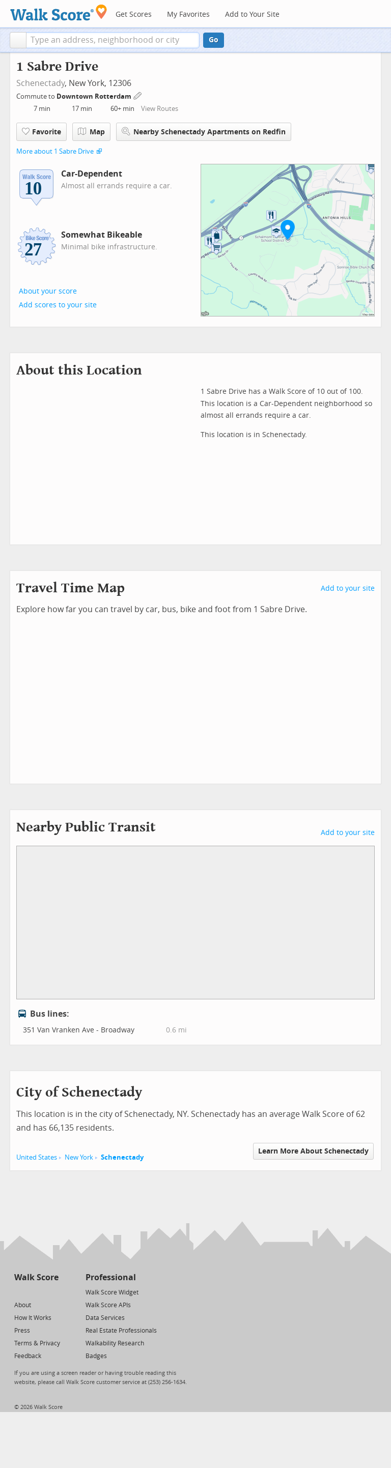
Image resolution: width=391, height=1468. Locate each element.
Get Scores (134, 14)
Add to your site (348, 588)
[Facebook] (36, 1292)
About (22, 1305)
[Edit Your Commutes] (138, 95)
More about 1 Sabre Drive (55, 151)
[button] (18, 40)
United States (36, 1157)
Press (22, 1330)
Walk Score (36, 1277)
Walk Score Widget (112, 1292)
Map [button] (91, 131)
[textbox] (113, 40)
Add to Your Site (252, 14)
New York (79, 1157)
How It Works (32, 1317)
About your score (48, 291)
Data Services (105, 1317)
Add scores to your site (58, 305)
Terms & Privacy (37, 1343)
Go (213, 40)
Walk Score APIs (108, 1305)
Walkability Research (115, 1343)
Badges (96, 1356)
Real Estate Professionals (121, 1330)
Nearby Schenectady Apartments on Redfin (204, 131)
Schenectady (40, 83)
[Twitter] (20, 1292)
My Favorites (188, 14)
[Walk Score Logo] (58, 12)
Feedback (27, 1356)
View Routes (159, 108)
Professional (111, 1277)
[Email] (52, 1292)
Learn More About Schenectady (313, 1151)
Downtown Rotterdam (95, 96)
